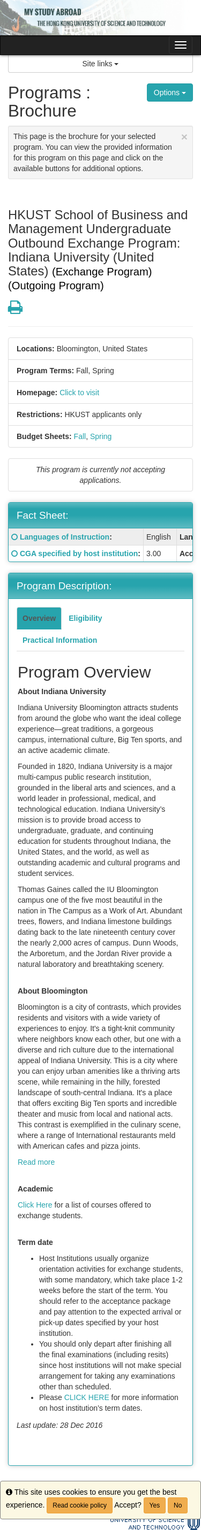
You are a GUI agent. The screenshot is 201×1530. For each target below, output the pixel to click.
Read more (36, 1162)
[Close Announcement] (184, 136)
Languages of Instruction (64, 537)
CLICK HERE (86, 1397)
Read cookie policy (80, 1505)
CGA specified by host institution (79, 553)
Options (170, 92)
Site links (101, 63)
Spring (100, 436)
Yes (155, 1505)
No (178, 1505)
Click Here (35, 1205)
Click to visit (79, 392)
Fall (80, 436)
